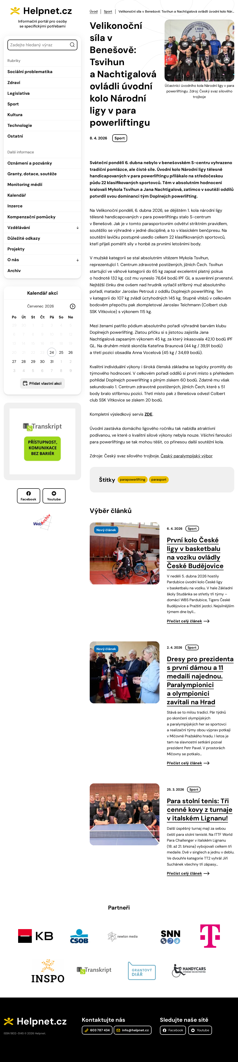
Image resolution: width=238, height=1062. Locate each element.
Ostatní (15, 136)
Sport (13, 104)
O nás (13, 260)
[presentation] (124, 553)
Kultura (15, 115)
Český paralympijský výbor (187, 456)
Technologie (19, 125)
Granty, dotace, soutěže (32, 174)
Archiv (14, 270)
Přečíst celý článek (184, 621)
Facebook (28, 496)
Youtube (54, 496)
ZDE (148, 414)
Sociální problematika (30, 71)
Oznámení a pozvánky (29, 163)
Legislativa (18, 93)
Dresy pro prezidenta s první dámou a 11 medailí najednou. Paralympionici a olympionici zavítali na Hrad (200, 680)
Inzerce (15, 206)
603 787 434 (97, 1030)
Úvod (94, 11)
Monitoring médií (24, 184)
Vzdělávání (18, 227)
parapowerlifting (132, 479)
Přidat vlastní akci (45, 383)
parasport (158, 479)
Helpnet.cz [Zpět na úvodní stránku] (48, 10)
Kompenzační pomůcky (31, 216)
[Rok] (51, 305)
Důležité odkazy (23, 238)
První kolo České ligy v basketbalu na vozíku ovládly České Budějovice (195, 553)
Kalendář (16, 195)
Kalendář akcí (42, 293)
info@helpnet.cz (132, 1030)
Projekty (16, 249)
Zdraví (13, 82)
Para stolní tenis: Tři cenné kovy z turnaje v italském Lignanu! (199, 810)
